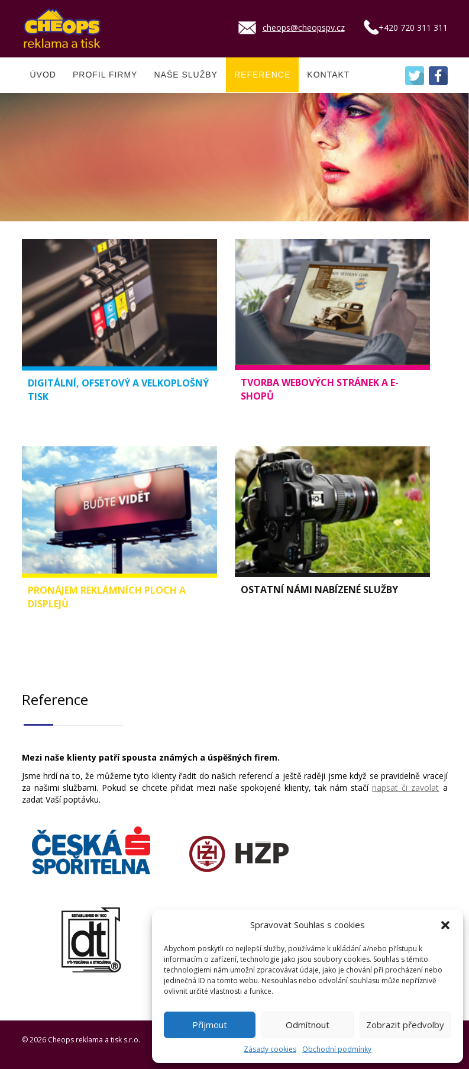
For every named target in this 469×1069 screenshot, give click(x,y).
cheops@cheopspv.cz (304, 27)
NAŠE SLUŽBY (185, 74)
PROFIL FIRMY (105, 74)
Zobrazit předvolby (405, 1025)
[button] (445, 925)
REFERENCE (262, 74)
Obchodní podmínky (336, 1049)
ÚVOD (43, 74)
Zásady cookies (270, 1049)
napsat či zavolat (405, 787)
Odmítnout (307, 1025)
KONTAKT (328, 74)
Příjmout (209, 1025)
